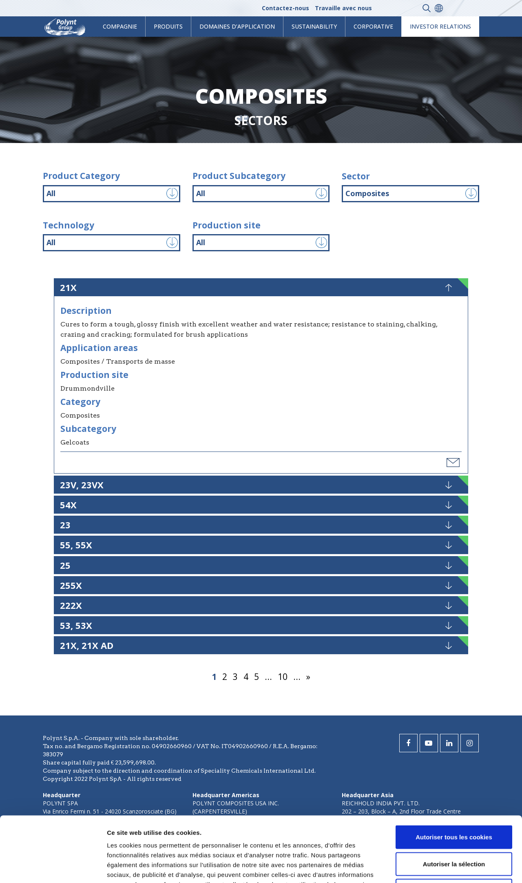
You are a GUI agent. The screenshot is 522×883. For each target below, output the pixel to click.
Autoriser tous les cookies (454, 775)
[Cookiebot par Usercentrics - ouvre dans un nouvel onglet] (52, 867)
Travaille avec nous (343, 8)
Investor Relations (440, 26)
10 (283, 676)
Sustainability (314, 26)
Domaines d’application (237, 26)
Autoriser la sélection (454, 802)
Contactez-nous (285, 8)
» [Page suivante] (308, 676)
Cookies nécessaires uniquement (453, 829)
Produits (168, 26)
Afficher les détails (449, 866)
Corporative (373, 26)
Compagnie (120, 26)
